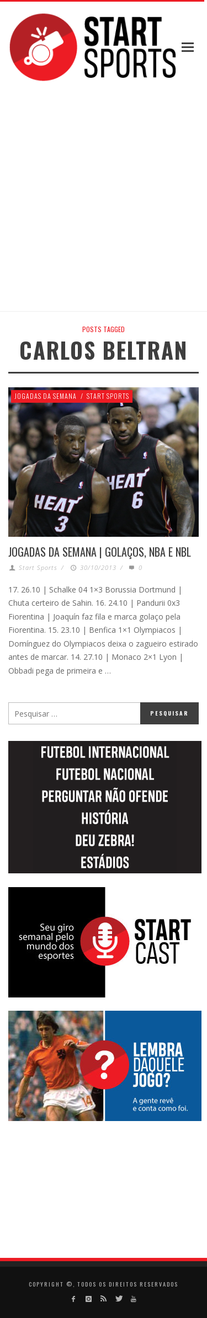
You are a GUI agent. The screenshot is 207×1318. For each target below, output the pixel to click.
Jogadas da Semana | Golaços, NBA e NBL (99, 551)
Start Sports (108, 396)
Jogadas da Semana (45, 396)
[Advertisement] (103, 197)
